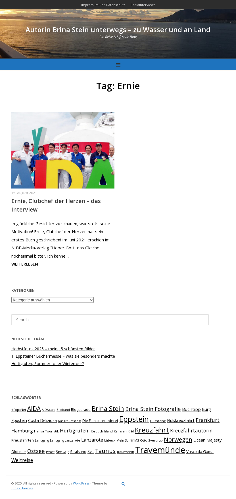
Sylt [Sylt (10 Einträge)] (90, 451)
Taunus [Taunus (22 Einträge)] (105, 451)
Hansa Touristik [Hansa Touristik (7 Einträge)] (46, 431)
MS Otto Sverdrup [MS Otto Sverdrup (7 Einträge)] (148, 440)
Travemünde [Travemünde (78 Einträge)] (160, 449)
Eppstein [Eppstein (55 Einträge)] (134, 419)
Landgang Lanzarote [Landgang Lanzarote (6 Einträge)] (65, 440)
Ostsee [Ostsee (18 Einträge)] (36, 450)
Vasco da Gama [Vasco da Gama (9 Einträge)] (200, 451)
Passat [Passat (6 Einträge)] (50, 452)
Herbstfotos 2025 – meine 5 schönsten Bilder (53, 348)
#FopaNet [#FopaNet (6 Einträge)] (18, 410)
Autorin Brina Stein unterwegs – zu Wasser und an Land (118, 29)
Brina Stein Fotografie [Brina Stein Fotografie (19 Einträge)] (153, 408)
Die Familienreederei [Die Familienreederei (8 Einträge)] (100, 420)
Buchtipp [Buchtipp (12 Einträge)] (191, 409)
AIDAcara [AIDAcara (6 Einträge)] (48, 410)
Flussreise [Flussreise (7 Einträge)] (158, 421)
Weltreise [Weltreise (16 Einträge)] (22, 460)
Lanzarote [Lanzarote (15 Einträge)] (92, 439)
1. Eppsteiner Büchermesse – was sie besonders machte (63, 356)
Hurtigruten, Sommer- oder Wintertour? (47, 363)
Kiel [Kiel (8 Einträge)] (131, 431)
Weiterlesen (24, 264)
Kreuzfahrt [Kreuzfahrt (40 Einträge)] (152, 429)
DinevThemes (22, 488)
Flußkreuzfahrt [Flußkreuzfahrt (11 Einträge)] (181, 420)
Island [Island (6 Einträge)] (108, 431)
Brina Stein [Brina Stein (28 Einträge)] (108, 408)
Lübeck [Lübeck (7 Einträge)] (109, 440)
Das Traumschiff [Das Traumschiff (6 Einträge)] (69, 421)
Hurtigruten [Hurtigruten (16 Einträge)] (74, 430)
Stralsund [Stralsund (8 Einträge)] (78, 451)
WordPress (81, 483)
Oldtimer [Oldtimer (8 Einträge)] (18, 451)
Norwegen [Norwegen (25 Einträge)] (178, 439)
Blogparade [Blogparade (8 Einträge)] (81, 409)
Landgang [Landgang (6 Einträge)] (42, 440)
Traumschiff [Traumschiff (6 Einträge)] (125, 452)
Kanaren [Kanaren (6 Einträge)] (120, 431)
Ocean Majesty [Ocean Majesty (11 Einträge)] (207, 440)
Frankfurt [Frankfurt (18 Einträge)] (208, 419)
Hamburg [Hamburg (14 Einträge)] (22, 430)
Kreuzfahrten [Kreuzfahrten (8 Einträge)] (22, 440)
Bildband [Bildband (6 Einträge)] (63, 410)
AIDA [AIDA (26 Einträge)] (34, 409)
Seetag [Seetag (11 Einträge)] (62, 451)
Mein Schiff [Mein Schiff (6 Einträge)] (124, 440)
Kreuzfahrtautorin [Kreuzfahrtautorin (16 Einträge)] (191, 430)
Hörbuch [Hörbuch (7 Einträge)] (96, 431)
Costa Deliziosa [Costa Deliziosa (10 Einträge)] (42, 420)
